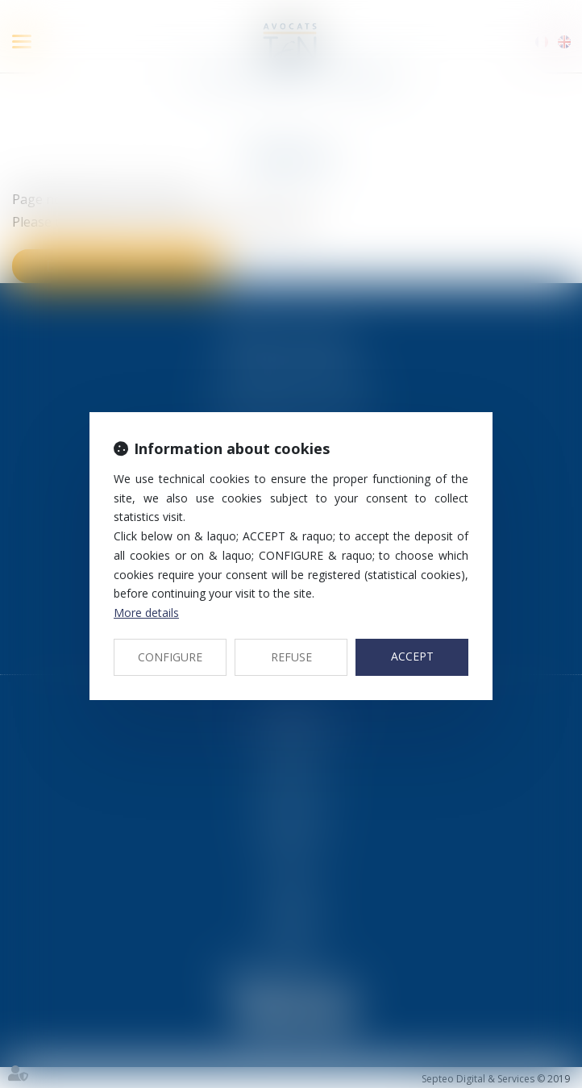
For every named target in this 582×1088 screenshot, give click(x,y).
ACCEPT (412, 656)
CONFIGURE (170, 657)
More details (146, 612)
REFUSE (291, 657)
